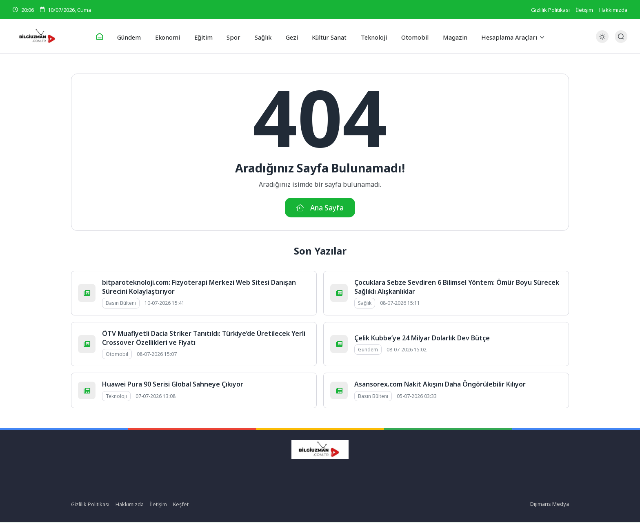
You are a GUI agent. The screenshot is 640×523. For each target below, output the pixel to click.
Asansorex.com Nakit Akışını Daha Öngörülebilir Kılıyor (440, 385)
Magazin (448, 36)
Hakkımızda (613, 9)
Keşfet (181, 505)
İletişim (584, 9)
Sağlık (262, 36)
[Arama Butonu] (621, 36)
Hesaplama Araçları (502, 36)
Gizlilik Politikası (550, 9)
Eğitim (206, 36)
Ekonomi (172, 36)
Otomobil (409, 36)
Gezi (289, 36)
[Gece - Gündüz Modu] (602, 41)
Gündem (135, 36)
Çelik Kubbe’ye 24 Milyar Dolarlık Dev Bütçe (422, 339)
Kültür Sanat (327, 36)
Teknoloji (370, 36)
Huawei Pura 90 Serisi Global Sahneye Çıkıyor (172, 385)
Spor (234, 36)
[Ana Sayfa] (106, 36)
